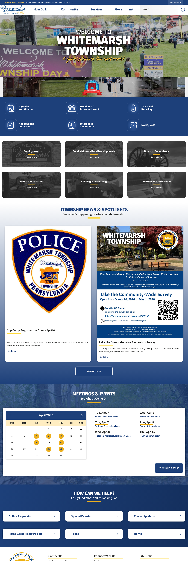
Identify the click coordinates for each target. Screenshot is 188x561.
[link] (175, 2)
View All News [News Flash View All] (94, 371)
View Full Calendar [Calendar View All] (169, 467)
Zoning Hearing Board (150, 417)
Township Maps (144, 516)
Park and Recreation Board (108, 426)
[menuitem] (41, 9)
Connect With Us (104, 556)
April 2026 (46, 415)
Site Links (146, 556)
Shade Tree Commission (106, 417)
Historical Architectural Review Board (113, 436)
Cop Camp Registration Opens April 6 (31, 330)
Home (138, 533)
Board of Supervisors (150, 426)
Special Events (81, 516)
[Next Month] (82, 415)
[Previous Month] (10, 415)
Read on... (11, 351)
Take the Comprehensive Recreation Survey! (127, 342)
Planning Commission (150, 436)
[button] (183, 9)
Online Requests (19, 516)
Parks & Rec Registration (25, 533)
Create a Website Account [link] (14, 2)
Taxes (75, 533)
